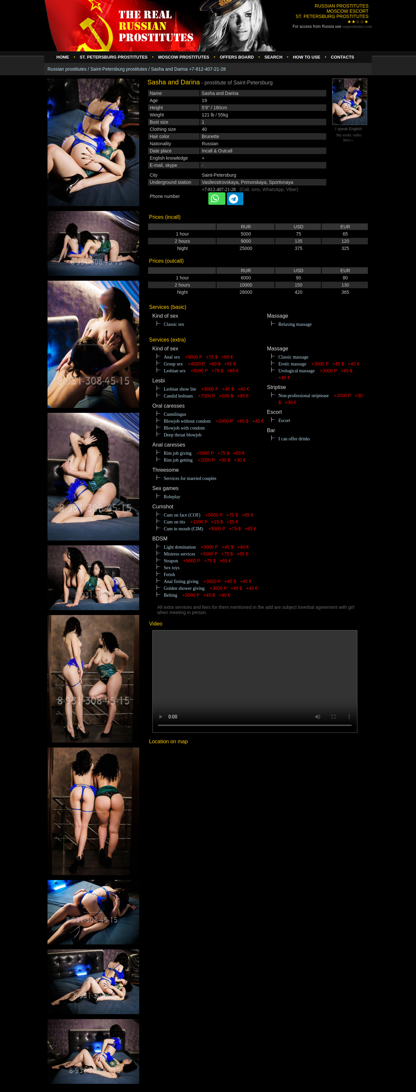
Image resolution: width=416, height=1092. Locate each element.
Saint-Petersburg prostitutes (118, 69)
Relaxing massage (295, 324)
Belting (170, 595)
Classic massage (293, 357)
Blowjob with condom (184, 428)
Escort (284, 420)
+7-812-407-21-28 (219, 189)
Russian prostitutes (66, 69)
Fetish (169, 574)
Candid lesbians (178, 396)
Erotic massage (292, 363)
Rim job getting (178, 460)
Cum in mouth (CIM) (183, 528)
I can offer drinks (294, 438)
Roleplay (172, 496)
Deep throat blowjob (182, 434)
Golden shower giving (184, 588)
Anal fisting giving (181, 581)
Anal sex (172, 357)
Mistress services (179, 554)
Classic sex (174, 324)
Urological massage (296, 370)
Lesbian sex (174, 370)
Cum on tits (174, 522)
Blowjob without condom (187, 421)
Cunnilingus (175, 414)
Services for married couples (190, 478)
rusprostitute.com (357, 26)
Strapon (171, 560)
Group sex (173, 363)
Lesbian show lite (180, 389)
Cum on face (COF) (182, 515)
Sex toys (172, 567)
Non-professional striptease (303, 395)
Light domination (180, 547)
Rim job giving (178, 453)
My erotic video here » (349, 137)
